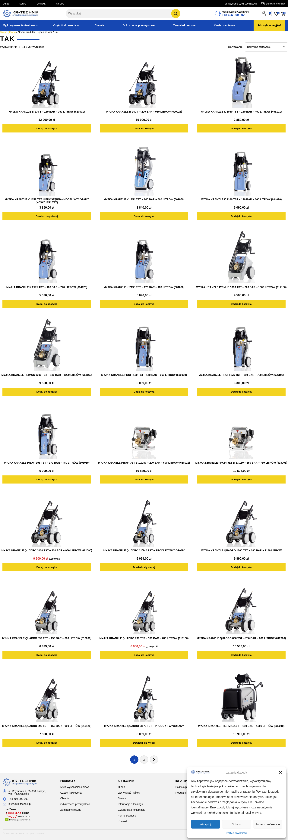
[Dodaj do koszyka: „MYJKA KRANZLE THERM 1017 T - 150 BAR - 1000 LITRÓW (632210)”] (241, 743)
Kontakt (60, 3)
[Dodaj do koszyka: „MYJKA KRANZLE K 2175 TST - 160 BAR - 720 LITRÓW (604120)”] (47, 304)
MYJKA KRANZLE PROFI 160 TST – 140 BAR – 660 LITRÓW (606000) (144, 374)
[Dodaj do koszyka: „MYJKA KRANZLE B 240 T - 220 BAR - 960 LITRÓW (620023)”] (144, 128)
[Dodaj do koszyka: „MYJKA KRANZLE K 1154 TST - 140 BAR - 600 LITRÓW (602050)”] (144, 216)
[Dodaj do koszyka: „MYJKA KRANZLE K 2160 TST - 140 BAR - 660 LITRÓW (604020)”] (241, 216)
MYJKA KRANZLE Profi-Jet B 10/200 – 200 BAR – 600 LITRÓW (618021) (144, 462)
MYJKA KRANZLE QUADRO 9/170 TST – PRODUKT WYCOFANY (144, 725)
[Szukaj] (175, 13)
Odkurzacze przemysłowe (139, 25)
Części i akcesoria (64, 25)
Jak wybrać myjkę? (269, 25)
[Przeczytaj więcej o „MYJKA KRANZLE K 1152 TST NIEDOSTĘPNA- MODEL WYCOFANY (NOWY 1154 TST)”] (47, 216)
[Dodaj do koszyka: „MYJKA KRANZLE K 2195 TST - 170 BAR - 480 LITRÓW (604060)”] (144, 304)
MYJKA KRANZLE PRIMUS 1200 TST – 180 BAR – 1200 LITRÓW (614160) (47, 374)
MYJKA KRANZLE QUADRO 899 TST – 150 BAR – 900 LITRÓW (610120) (46, 725)
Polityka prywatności (236, 833)
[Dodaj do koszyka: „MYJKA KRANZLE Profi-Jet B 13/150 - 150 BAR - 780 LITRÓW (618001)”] (241, 479)
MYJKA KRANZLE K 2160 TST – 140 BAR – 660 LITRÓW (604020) (241, 199)
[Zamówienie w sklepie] (266, 46)
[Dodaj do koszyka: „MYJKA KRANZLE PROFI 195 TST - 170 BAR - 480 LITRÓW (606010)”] (47, 479)
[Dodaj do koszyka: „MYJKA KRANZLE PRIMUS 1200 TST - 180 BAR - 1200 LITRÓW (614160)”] (47, 392)
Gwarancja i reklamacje (131, 809)
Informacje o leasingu (130, 804)
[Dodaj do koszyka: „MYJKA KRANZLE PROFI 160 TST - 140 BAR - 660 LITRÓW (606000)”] (144, 392)
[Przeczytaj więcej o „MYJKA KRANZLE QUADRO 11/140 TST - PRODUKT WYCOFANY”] (144, 567)
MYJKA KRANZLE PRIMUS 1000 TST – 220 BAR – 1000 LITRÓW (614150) (241, 287)
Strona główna (8, 32)
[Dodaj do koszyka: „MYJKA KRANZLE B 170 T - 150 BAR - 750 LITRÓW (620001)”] (47, 128)
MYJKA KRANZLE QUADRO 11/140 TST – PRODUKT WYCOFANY (144, 550)
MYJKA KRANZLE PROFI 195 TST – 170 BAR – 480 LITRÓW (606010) (47, 462)
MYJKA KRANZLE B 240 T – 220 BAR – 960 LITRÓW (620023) (144, 111)
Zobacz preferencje (268, 824)
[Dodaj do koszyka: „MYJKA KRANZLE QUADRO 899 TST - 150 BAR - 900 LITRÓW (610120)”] (47, 743)
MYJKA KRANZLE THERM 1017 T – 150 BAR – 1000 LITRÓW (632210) (241, 725)
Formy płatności (127, 815)
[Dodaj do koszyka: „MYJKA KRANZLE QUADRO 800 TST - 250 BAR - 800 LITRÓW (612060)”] (241, 655)
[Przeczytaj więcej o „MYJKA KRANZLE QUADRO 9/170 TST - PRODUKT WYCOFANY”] (144, 743)
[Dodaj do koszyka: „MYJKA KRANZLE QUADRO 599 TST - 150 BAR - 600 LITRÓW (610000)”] (47, 655)
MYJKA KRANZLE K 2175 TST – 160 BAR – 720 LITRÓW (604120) (46, 287)
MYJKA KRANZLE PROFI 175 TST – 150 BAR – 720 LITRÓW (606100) (241, 374)
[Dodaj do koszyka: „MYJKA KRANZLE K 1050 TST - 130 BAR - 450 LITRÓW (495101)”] (241, 128)
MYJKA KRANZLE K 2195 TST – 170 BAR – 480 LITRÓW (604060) (144, 287)
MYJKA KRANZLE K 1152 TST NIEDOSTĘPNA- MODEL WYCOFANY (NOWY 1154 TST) (47, 201)
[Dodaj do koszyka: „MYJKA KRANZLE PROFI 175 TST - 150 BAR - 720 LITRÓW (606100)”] (241, 392)
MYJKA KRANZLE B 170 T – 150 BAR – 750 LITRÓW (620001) (47, 111)
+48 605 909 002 (18, 798)
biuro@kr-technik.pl (275, 3)
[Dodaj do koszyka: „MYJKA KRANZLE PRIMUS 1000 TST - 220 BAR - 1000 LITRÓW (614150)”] (241, 304)
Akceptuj (205, 824)
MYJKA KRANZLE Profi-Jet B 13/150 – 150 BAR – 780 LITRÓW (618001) (241, 462)
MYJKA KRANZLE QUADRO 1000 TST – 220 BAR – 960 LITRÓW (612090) (47, 550)
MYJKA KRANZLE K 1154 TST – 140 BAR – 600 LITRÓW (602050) (144, 199)
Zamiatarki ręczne (184, 25)
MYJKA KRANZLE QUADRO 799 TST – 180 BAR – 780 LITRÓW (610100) (143, 638)
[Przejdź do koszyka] (283, 13)
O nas (6, 3)
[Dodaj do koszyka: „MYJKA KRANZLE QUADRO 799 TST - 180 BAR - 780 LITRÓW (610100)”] (144, 655)
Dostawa (41, 3)
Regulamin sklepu (185, 792)
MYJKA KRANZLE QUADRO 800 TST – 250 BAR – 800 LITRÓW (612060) (241, 638)
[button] (280, 772)
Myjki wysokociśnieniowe (19, 25)
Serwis (22, 3)
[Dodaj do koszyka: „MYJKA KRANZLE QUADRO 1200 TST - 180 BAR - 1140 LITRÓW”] (241, 567)
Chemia (99, 25)
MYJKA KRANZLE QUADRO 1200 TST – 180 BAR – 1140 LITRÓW (241, 550)
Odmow (237, 824)
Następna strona (154, 759)
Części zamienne (224, 25)
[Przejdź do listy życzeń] (276, 13)
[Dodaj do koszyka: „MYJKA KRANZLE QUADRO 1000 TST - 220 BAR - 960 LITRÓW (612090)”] (47, 567)
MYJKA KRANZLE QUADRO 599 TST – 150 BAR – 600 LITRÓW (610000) (46, 638)
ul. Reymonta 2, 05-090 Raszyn (241, 3)
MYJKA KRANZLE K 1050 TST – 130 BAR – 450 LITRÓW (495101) (241, 111)
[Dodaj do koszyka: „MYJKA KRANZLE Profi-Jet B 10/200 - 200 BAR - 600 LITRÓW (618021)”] (144, 479)
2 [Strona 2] (144, 759)
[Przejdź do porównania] (270, 13)
